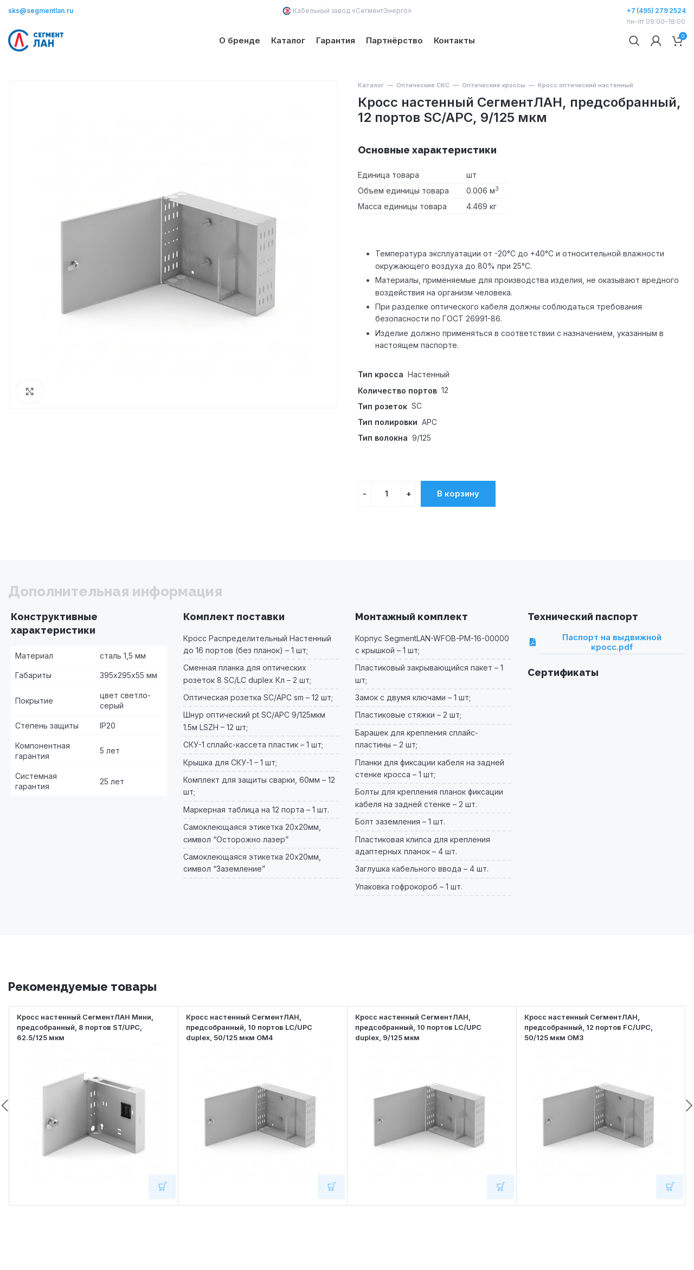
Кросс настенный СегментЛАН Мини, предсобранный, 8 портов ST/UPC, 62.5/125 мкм (93, 1063)
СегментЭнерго (382, 11)
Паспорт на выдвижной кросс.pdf (601, 679)
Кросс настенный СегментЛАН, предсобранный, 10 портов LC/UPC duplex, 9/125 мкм (425, 1063)
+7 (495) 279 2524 (656, 11)
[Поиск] (634, 59)
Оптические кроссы (493, 122)
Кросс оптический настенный (585, 122)
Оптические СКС (422, 122)
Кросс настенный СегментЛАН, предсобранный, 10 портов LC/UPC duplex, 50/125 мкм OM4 (256, 1063)
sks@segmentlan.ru (40, 11)
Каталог (371, 122)
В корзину (458, 531)
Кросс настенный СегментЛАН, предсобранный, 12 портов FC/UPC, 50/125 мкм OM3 (595, 1063)
